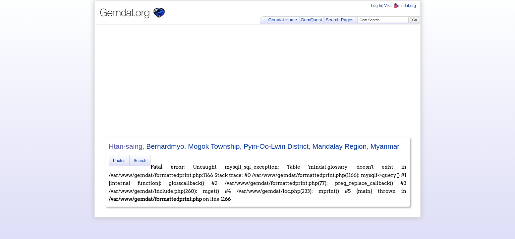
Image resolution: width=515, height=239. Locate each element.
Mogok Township (214, 146)
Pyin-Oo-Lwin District (276, 146)
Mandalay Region (340, 146)
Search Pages (340, 19)
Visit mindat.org (400, 5)
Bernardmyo (165, 146)
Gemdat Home (282, 19)
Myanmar (385, 146)
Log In (376, 5)
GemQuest (311, 19)
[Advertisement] (257, 80)
